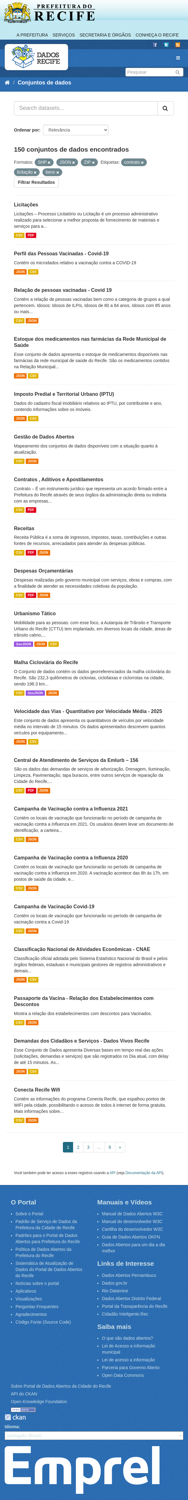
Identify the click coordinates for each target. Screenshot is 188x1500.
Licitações (26, 204)
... (99, 1147)
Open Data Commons (123, 1375)
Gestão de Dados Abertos (44, 436)
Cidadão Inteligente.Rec (125, 1314)
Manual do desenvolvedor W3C (132, 1221)
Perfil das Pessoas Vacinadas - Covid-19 (61, 253)
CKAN (15, 1417)
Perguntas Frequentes (37, 1306)
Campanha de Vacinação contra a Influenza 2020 (71, 857)
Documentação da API (143, 1173)
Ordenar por (26, 130)
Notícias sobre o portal (37, 1283)
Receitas (24, 528)
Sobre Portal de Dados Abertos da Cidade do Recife (61, 1386)
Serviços (64, 34)
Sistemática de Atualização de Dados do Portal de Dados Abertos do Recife (48, 1269)
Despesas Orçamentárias (43, 570)
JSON (20, 272)
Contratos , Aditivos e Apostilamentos (58, 479)
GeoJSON (23, 644)
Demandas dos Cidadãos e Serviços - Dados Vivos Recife (81, 1041)
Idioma (12, 1426)
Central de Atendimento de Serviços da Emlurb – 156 (76, 760)
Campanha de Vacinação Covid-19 (54, 906)
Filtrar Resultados (36, 182)
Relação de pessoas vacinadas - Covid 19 (63, 290)
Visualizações (28, 1298)
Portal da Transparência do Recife (135, 1306)
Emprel (82, 1470)
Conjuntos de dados (44, 83)
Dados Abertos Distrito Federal (131, 1298)
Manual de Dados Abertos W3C (132, 1213)
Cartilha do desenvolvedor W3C (132, 1229)
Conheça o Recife (157, 34)
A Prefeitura (32, 34)
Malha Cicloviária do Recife (46, 662)
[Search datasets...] (86, 108)
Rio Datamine (115, 1290)
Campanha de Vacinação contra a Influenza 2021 (71, 808)
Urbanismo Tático (35, 613)
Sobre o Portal (29, 1213)
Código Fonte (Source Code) (43, 1322)
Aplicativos (25, 1291)
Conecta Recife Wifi (37, 1089)
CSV (19, 235)
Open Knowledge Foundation (39, 1401)
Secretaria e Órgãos (105, 34)
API (113, 1173)
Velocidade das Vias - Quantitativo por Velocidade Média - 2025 (88, 711)
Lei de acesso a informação (128, 1359)
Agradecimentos (31, 1314)
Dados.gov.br (114, 1283)
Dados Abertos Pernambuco (129, 1275)
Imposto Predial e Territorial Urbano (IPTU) (64, 394)
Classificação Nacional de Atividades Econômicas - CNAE (82, 949)
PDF (31, 235)
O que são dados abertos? (127, 1338)
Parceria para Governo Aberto (131, 1367)
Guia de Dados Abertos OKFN (131, 1236)
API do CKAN (24, 1393)
